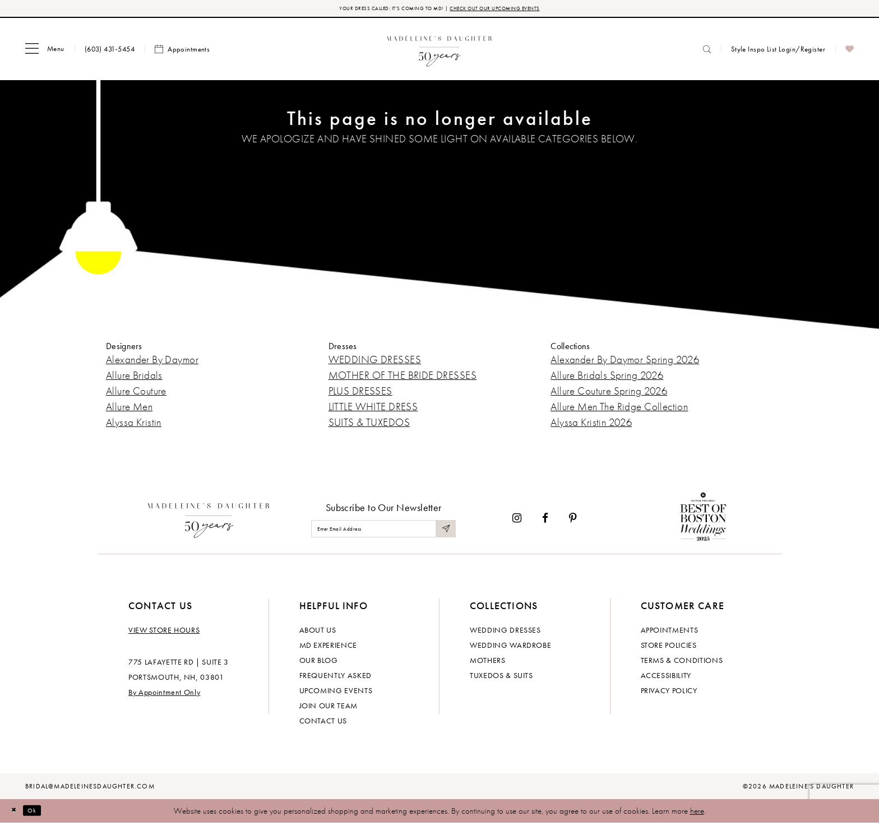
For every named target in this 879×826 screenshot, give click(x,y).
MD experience (328, 648)
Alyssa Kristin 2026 (591, 425)
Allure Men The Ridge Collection (619, 409)
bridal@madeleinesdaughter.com (90, 789)
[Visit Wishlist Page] (849, 52)
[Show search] (707, 52)
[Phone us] (110, 52)
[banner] (439, 52)
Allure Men (129, 409)
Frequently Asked (335, 678)
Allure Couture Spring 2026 (608, 394)
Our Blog (318, 663)
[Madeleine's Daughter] (209, 520)
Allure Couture (136, 394)
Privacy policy (669, 693)
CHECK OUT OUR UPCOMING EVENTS (517, 10)
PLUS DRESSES (360, 394)
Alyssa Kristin (133, 425)
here (697, 813)
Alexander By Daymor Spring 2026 (624, 362)
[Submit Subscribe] (444, 531)
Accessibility (666, 678)
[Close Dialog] (17, 813)
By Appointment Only (164, 695)
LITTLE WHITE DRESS (373, 409)
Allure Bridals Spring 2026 (606, 378)
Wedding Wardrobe (510, 648)
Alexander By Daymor (152, 362)
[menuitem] (45, 52)
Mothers (488, 663)
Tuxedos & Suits (501, 678)
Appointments (669, 633)
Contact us (323, 723)
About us (317, 633)
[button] (45, 52)
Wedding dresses (505, 633)
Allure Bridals (134, 378)
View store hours (164, 633)
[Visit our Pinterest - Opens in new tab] (572, 521)
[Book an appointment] (182, 52)
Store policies (669, 648)
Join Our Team (328, 708)
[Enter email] (383, 531)
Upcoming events (336, 693)
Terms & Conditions (682, 663)
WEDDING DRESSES (375, 362)
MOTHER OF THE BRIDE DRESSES (402, 378)
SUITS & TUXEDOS (369, 425)
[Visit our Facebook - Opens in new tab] (545, 521)
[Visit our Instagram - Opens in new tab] (517, 521)
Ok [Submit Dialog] (42, 813)
